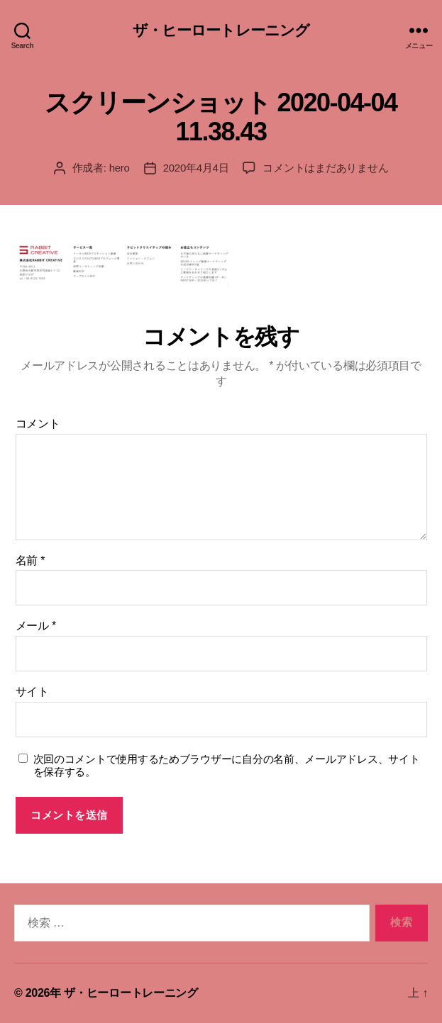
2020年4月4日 (196, 168)
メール (36, 626)
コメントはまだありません (325, 168)
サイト (32, 692)
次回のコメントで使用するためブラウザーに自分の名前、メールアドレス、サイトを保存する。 (226, 765)
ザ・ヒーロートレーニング (221, 30)
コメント (38, 424)
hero (119, 168)
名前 (30, 560)
